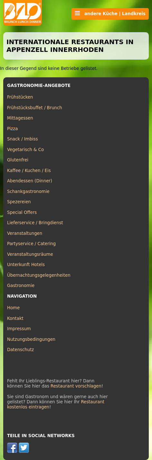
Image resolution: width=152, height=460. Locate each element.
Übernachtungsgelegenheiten (39, 275)
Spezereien (19, 201)
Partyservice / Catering (31, 243)
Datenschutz (20, 349)
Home (13, 307)
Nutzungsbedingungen (31, 339)
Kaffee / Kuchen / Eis (29, 170)
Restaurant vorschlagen (76, 386)
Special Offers (22, 212)
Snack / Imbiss (22, 139)
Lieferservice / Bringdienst (35, 222)
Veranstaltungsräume (30, 254)
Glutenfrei (17, 160)
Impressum (19, 328)
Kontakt (15, 318)
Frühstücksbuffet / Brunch (34, 107)
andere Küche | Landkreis (110, 13)
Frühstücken (20, 97)
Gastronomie (20, 285)
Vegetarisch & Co (25, 149)
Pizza (12, 128)
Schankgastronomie (28, 191)
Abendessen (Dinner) (29, 180)
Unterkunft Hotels (26, 264)
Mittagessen (20, 118)
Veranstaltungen (24, 233)
